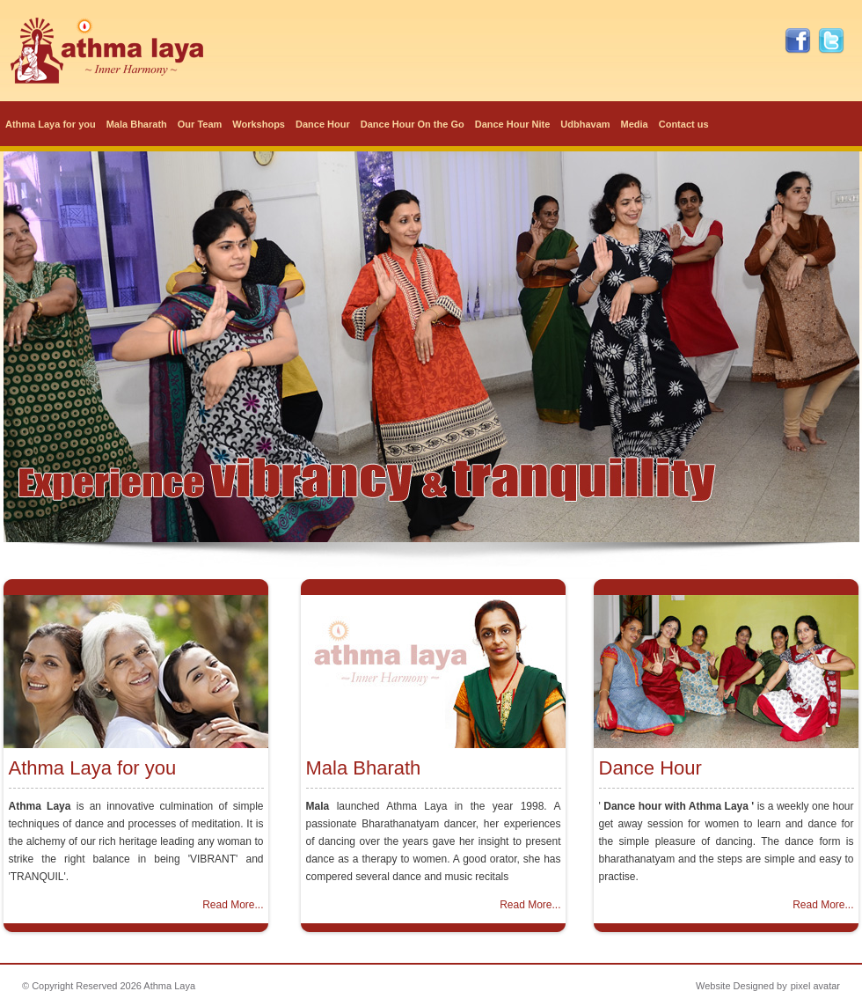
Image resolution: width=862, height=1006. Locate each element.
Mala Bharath (136, 124)
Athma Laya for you (50, 124)
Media (634, 124)
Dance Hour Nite (513, 124)
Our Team (200, 124)
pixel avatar (815, 985)
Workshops (258, 124)
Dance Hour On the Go (412, 124)
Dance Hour (323, 124)
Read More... (232, 905)
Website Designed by (741, 985)
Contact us (684, 124)
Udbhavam (585, 124)
